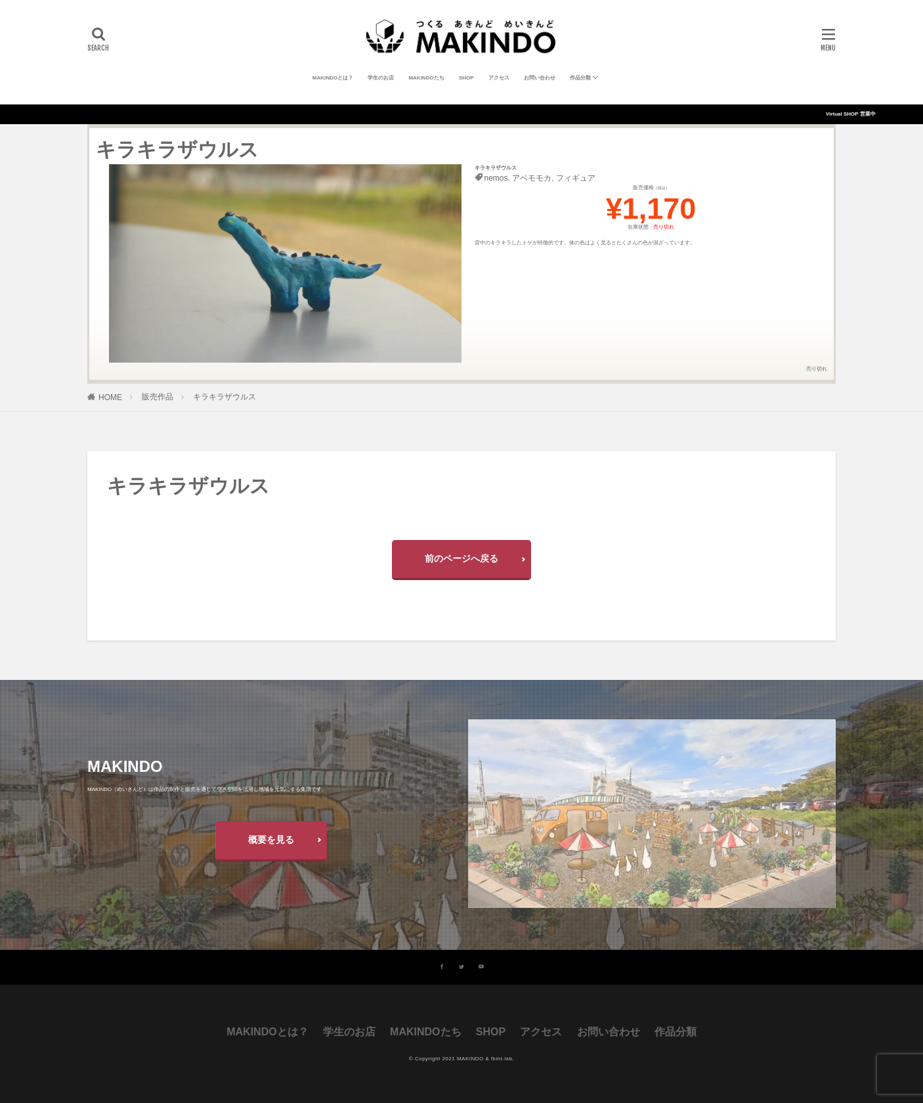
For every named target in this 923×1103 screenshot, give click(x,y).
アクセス (498, 78)
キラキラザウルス (224, 396)
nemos (496, 178)
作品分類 (580, 78)
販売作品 (157, 396)
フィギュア (575, 178)
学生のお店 (381, 78)
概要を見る (271, 839)
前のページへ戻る (461, 558)
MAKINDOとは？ (332, 78)
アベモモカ (531, 178)
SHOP (466, 78)
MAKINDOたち (426, 78)
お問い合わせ (539, 78)
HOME (110, 397)
